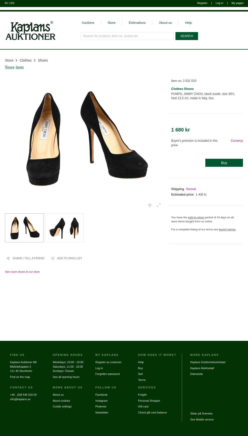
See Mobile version (202, 419)
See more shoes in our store (22, 271)
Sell (140, 373)
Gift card (143, 406)
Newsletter (101, 412)
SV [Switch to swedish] (6, 3)
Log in (219, 3)
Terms (142, 379)
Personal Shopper (149, 400)
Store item (14, 67)
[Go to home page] (27, 39)
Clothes (25, 60)
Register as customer (108, 362)
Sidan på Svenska (201, 413)
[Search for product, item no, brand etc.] (127, 36)
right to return (196, 217)
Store (111, 23)
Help (188, 23)
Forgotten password (107, 373)
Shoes (43, 60)
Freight (142, 394)
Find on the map (20, 376)
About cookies (61, 400)
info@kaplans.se (20, 399)
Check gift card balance (152, 412)
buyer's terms (227, 229)
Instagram (101, 400)
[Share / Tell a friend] (25, 258)
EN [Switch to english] (12, 3)
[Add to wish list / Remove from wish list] (66, 258)
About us (165, 23)
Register (202, 3)
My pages (237, 3)
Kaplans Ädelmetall (202, 368)
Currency (237, 140)
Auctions (88, 23)
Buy (224, 163)
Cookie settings (62, 406)
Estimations (137, 23)
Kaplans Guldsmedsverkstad (207, 362)
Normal (191, 189)
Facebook (101, 394)
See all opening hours (66, 376)
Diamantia (196, 373)
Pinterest (100, 406)
